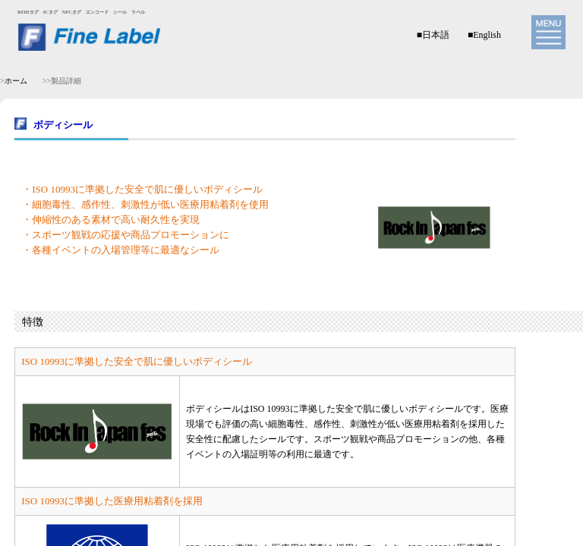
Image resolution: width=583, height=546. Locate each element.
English (487, 35)
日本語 (435, 35)
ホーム (16, 81)
